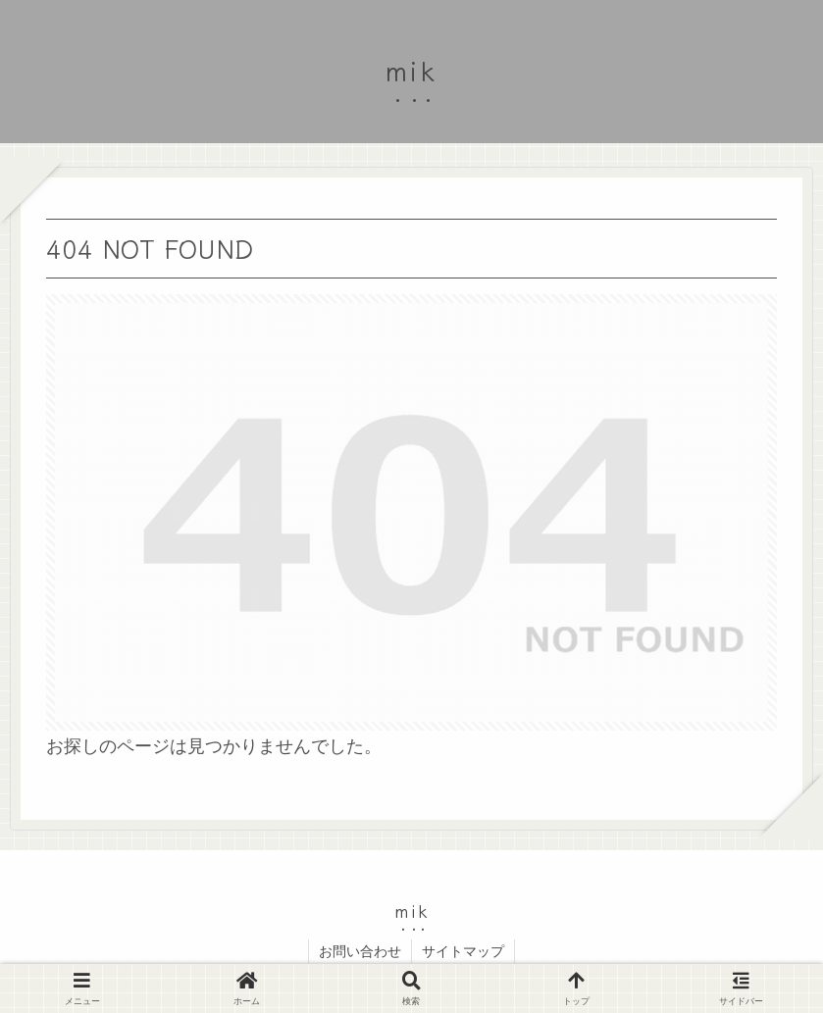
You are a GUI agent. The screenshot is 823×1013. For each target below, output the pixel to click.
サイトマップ (463, 951)
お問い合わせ (360, 951)
